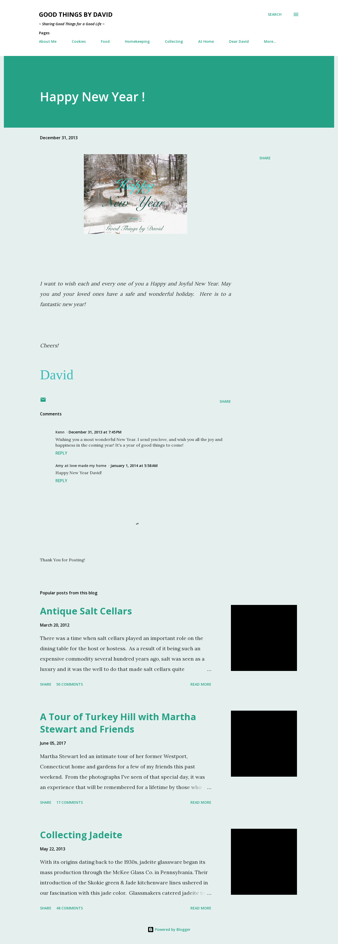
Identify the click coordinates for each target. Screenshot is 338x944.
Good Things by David (75, 14)
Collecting (174, 41)
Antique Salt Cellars (86, 611)
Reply (61, 453)
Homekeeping (137, 41)
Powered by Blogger (169, 929)
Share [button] (265, 157)
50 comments (69, 684)
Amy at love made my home (80, 465)
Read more (200, 684)
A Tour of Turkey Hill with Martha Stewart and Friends (118, 722)
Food (105, 41)
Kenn (60, 432)
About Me (48, 41)
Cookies (79, 41)
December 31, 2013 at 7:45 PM (95, 432)
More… (270, 41)
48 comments (69, 908)
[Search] (274, 14)
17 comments (69, 802)
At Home (206, 41)
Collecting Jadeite (81, 834)
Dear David (239, 41)
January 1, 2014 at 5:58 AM (134, 465)
